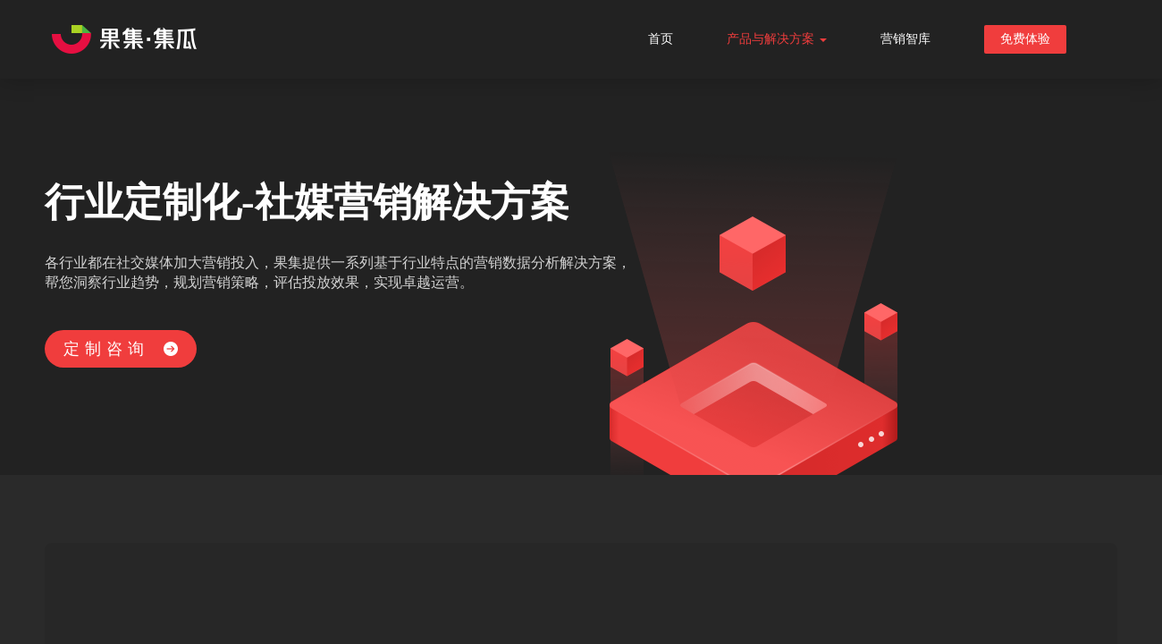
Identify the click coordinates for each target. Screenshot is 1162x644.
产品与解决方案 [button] (777, 39)
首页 (660, 39)
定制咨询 (120, 349)
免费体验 (1025, 39)
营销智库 (905, 39)
